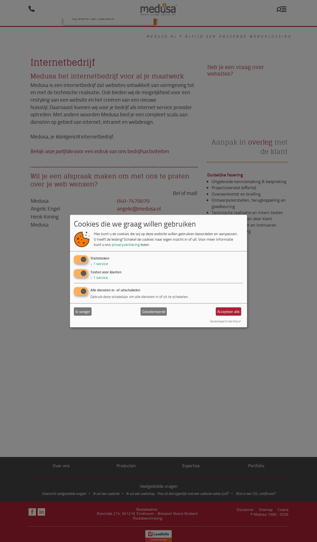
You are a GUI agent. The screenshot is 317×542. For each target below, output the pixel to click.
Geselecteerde (153, 311)
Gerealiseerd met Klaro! (225, 321)
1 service (99, 263)
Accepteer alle (228, 311)
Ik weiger (83, 311)
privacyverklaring (126, 244)
